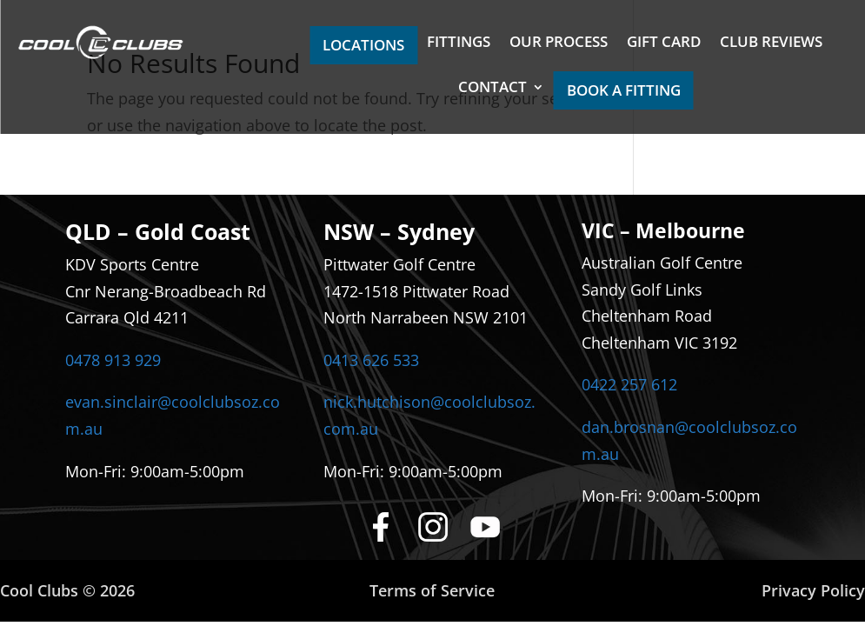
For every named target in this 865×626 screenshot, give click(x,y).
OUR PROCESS (558, 43)
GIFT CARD (664, 43)
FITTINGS (458, 43)
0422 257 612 (629, 384)
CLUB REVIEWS (771, 43)
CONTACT (492, 89)
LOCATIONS (363, 45)
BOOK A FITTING (624, 90)
